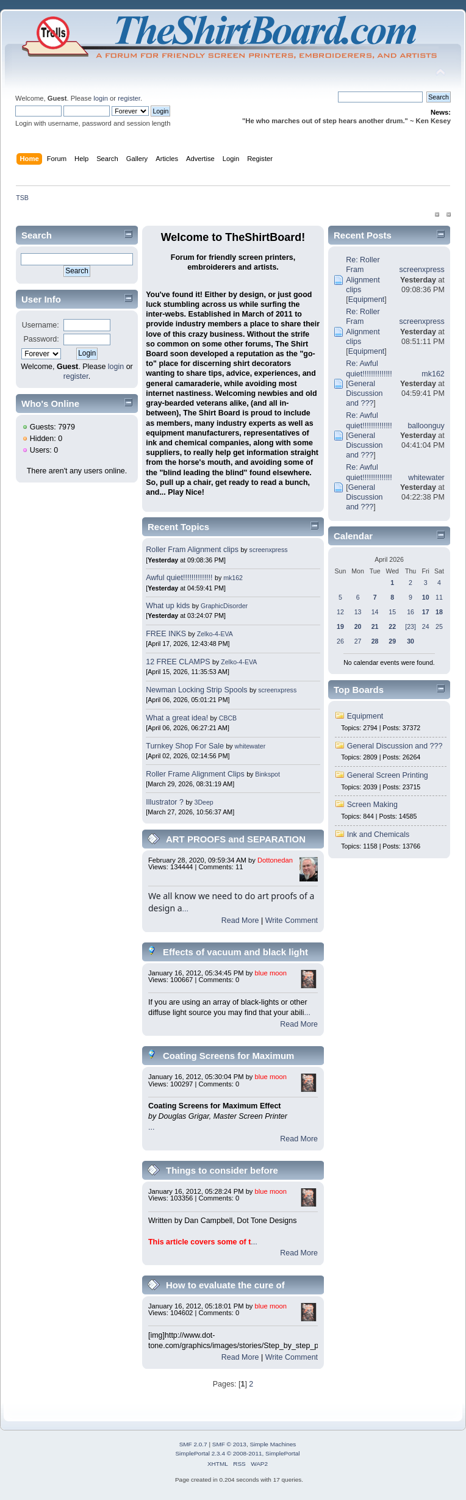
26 (340, 641)
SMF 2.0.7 (193, 1444)
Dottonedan (275, 860)
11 (439, 597)
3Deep (204, 802)
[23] (410, 626)
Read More (240, 920)
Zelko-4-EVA (215, 633)
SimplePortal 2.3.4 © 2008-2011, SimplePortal (237, 1453)
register (129, 98)
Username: (40, 325)
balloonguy (425, 426)
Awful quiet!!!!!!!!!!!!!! (179, 577)
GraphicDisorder (224, 605)
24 (425, 626)
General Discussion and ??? (364, 393)
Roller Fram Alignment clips (192, 549)
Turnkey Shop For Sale (185, 746)
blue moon (271, 973)
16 (410, 611)
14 (375, 611)
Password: (41, 339)
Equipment (366, 299)
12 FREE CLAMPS (178, 662)
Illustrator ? (165, 802)
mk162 (233, 577)
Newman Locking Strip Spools (196, 690)
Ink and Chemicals (378, 834)
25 (439, 626)
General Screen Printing (387, 775)
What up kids (168, 605)
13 (358, 611)
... (185, 909)
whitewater (250, 746)
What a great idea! (177, 718)
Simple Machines (272, 1444)
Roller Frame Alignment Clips (195, 774)
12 (340, 611)
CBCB (228, 718)
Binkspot (267, 774)
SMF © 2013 (229, 1444)
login (100, 98)
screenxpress (268, 549)
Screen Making (372, 804)
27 (358, 641)
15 (392, 611)
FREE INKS (166, 634)
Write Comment (291, 920)
